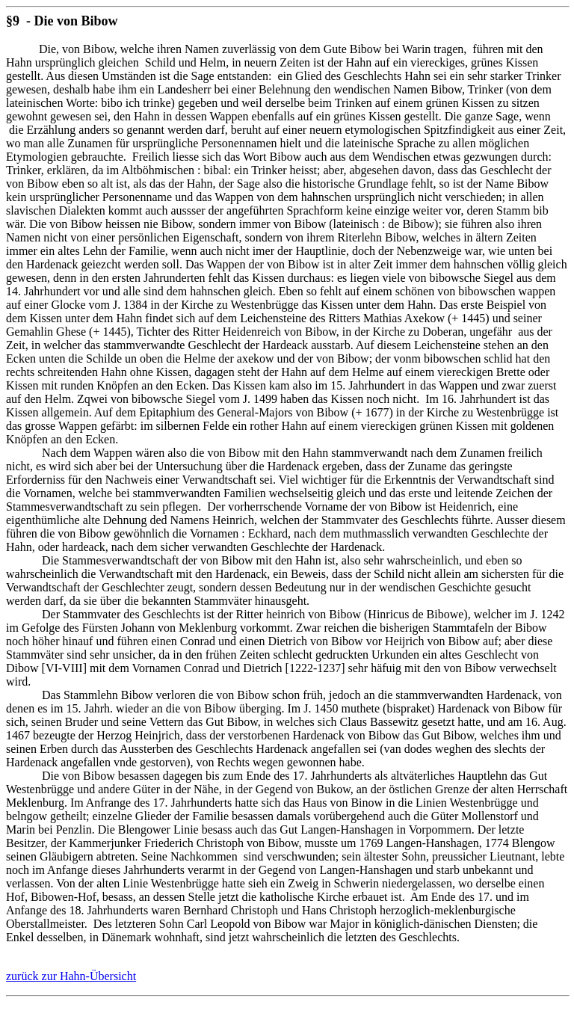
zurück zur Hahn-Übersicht (71, 976)
